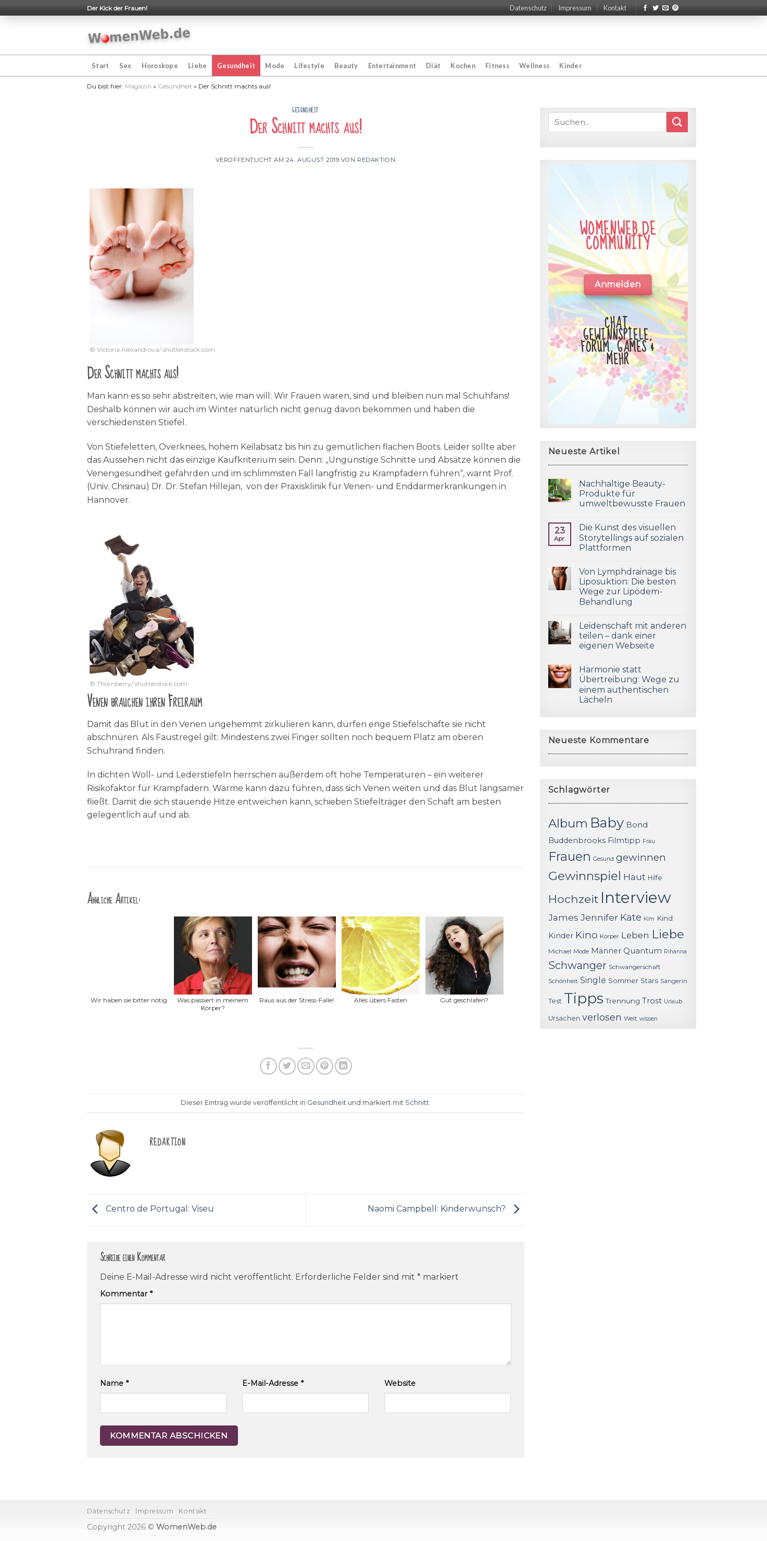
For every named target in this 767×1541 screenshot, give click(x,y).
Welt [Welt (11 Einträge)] (630, 1018)
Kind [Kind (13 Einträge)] (665, 918)
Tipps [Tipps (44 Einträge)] (583, 998)
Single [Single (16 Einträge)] (593, 980)
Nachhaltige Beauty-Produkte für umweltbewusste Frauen (632, 493)
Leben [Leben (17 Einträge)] (635, 935)
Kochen (462, 65)
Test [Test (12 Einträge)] (555, 1001)
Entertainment (392, 65)
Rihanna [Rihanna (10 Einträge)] (675, 951)
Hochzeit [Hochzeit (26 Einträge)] (573, 899)
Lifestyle (309, 65)
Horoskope (160, 65)
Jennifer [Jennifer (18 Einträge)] (599, 917)
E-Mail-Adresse (273, 1383)
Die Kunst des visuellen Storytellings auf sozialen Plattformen (631, 537)
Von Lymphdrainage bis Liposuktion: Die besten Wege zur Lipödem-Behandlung (627, 587)
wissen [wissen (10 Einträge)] (648, 1018)
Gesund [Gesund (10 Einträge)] (603, 859)
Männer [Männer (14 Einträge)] (606, 951)
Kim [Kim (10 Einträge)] (649, 918)
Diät (433, 65)
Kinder (570, 65)
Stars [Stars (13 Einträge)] (649, 980)
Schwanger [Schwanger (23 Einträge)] (577, 965)
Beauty (346, 65)
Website (400, 1383)
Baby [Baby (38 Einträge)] (607, 822)
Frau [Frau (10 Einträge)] (649, 841)
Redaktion (376, 159)
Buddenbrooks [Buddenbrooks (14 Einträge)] (577, 840)
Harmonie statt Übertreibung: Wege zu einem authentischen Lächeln (629, 685)
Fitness (497, 65)
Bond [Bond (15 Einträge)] (637, 825)
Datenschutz (528, 8)
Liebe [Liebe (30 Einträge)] (667, 934)
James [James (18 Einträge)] (563, 917)
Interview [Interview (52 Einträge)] (635, 897)
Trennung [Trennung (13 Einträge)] (623, 1001)
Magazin (138, 86)
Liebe (197, 65)
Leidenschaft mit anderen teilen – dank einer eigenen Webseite (632, 636)
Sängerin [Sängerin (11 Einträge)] (673, 981)
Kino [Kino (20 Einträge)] (586, 935)
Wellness (534, 65)
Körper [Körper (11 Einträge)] (609, 936)
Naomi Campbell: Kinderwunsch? (446, 1209)
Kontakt (614, 8)
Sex (125, 65)
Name (114, 1383)
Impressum (575, 8)
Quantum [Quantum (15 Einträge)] (642, 951)
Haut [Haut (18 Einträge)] (634, 876)
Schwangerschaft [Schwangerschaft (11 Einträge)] (635, 967)
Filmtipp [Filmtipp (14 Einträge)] (624, 840)
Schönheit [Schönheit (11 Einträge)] (563, 981)
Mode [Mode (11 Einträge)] (581, 951)
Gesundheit (236, 65)
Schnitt (417, 1102)
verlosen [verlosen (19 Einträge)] (602, 1017)
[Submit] (677, 122)
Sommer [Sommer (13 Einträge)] (623, 980)
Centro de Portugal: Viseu (150, 1209)
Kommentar (126, 1293)
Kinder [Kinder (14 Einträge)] (560, 935)
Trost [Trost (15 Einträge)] (652, 1000)
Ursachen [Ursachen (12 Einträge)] (564, 1018)
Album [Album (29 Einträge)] (568, 823)
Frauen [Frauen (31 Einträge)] (569, 856)
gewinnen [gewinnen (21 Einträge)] (641, 857)
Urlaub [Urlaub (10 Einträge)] (673, 1001)
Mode (274, 65)
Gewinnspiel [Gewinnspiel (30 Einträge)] (584, 876)
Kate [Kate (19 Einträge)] (631, 917)
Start (100, 65)
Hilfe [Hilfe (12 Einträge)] (655, 878)
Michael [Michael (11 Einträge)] (559, 951)
